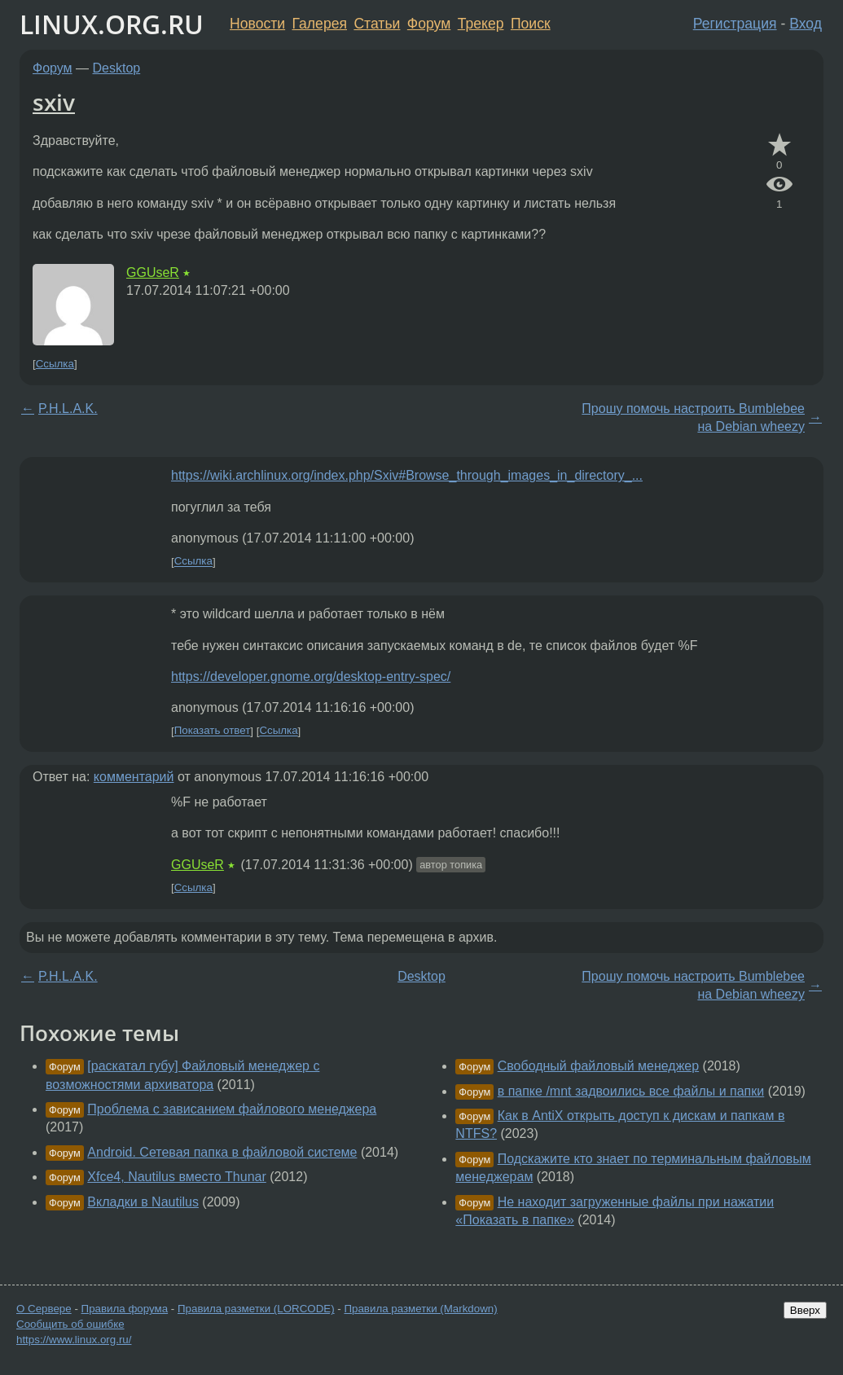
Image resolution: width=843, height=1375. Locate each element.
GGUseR (152, 272)
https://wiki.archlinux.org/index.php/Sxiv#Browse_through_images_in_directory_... (407, 475)
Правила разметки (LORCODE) (256, 1309)
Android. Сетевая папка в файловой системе (222, 1152)
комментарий (134, 777)
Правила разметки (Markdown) (420, 1309)
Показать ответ (212, 731)
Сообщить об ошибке (70, 1324)
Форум (428, 23)
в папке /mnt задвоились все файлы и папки (631, 1091)
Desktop (117, 68)
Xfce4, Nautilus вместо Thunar (176, 1177)
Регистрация (735, 23)
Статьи (376, 23)
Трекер (481, 23)
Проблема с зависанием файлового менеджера (231, 1109)
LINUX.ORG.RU (112, 24)
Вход (805, 23)
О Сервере (44, 1309)
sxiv (54, 101)
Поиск (531, 23)
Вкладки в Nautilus (143, 1202)
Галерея (319, 23)
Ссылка (55, 364)
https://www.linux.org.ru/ (73, 1339)
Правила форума (125, 1309)
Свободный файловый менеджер (598, 1066)
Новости (257, 23)
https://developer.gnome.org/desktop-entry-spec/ (310, 676)
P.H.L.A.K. (68, 408)
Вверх (805, 1310)
